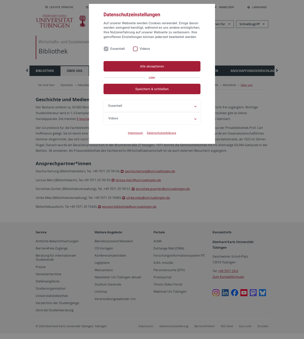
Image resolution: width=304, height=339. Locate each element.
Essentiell (117, 49)
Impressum (135, 133)
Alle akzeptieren (152, 66)
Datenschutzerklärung (161, 133)
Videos (145, 49)
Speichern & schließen (152, 89)
